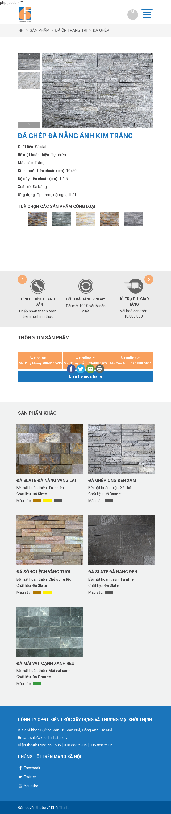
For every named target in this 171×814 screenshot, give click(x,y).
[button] (29, 56)
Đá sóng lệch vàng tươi (43, 571)
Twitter (27, 777)
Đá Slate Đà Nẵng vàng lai (46, 480)
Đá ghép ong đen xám (112, 480)
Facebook (29, 768)
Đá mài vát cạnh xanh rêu (45, 663)
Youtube (28, 786)
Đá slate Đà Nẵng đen (112, 571)
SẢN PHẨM (39, 30)
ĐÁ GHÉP (101, 30)
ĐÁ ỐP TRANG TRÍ (71, 30)
